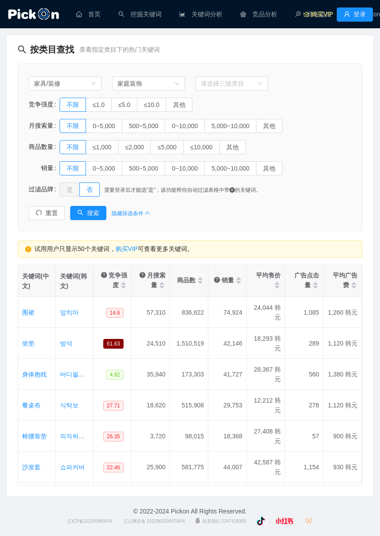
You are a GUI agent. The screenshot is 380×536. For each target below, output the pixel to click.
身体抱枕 (34, 374)
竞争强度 (41, 104)
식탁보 (69, 405)
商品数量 (41, 146)
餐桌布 (31, 405)
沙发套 (31, 467)
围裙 (28, 312)
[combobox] (65, 83)
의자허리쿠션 (78, 436)
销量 (41, 167)
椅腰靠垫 (34, 436)
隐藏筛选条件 (131, 213)
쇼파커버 (72, 467)
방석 (66, 343)
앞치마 (69, 312)
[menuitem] (88, 14)
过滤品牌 (41, 189)
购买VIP (127, 248)
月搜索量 (41, 125)
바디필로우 (75, 374)
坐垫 (28, 343)
